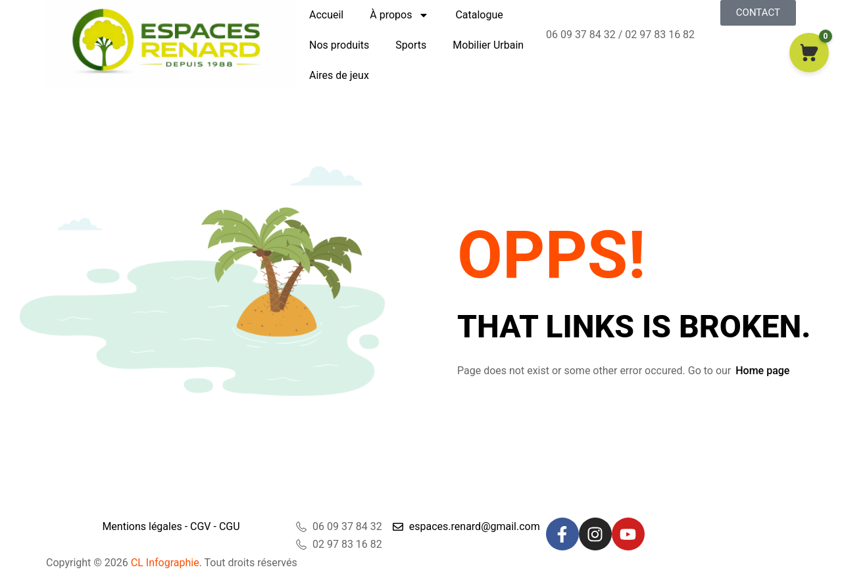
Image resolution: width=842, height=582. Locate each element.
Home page (762, 370)
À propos (399, 15)
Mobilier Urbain (488, 45)
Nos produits (339, 45)
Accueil (326, 15)
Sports (410, 45)
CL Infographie (163, 562)
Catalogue (479, 15)
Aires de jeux (339, 75)
